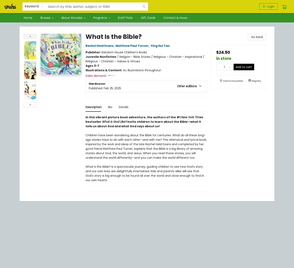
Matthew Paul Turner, (133, 46)
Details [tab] (123, 107)
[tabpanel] (146, 153)
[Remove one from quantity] (219, 67)
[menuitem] (28, 17)
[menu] (147, 17)
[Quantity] (224, 67)
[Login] (268, 6)
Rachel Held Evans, (101, 46)
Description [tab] (94, 107)
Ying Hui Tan (161, 46)
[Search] (144, 6)
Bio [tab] (110, 107)
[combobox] (34, 6)
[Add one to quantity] (229, 67)
